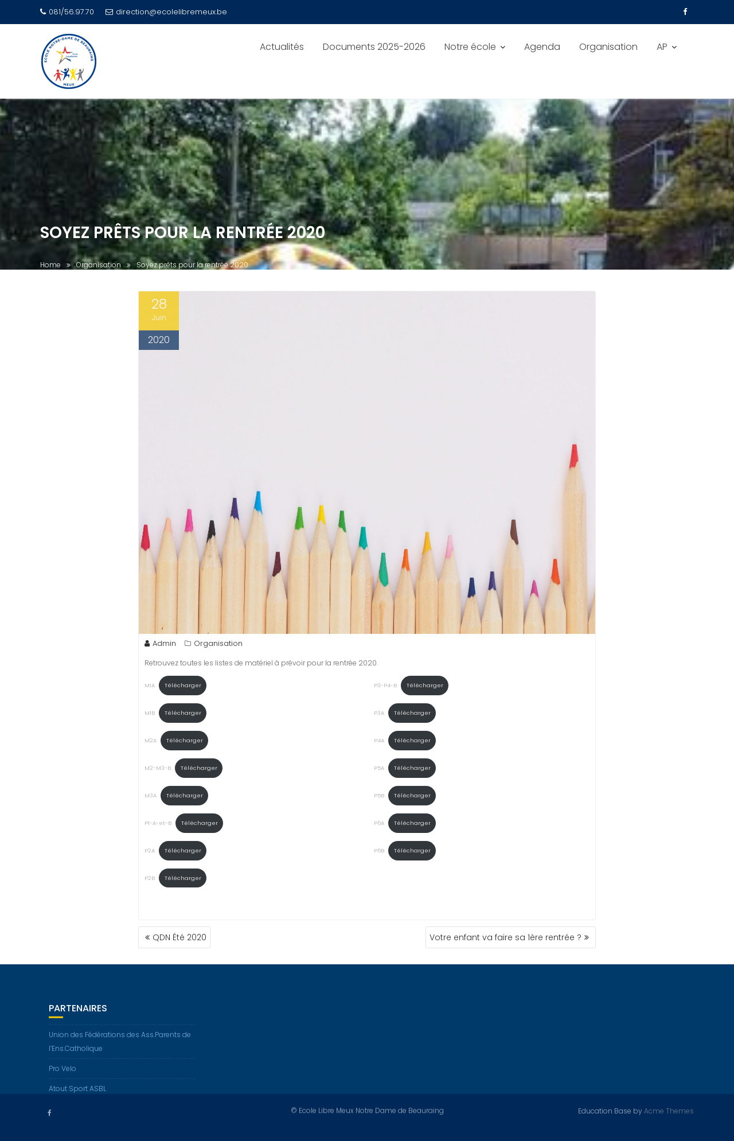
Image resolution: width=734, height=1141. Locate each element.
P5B (379, 797)
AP (662, 46)
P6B (379, 852)
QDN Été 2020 (179, 937)
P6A (379, 825)
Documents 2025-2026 (374, 46)
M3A (151, 797)
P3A (379, 715)
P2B (150, 880)
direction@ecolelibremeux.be (166, 11)
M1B (150, 715)
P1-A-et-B (158, 825)
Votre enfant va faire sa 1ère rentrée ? (505, 937)
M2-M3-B (158, 770)
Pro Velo (62, 1074)
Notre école (470, 46)
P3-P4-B (385, 687)
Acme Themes (669, 1110)
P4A (379, 742)
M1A (150, 687)
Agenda (542, 46)
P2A (150, 852)
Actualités (282, 46)
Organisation (608, 46)
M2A (151, 742)
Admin (160, 645)
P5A (379, 770)
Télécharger (183, 687)
